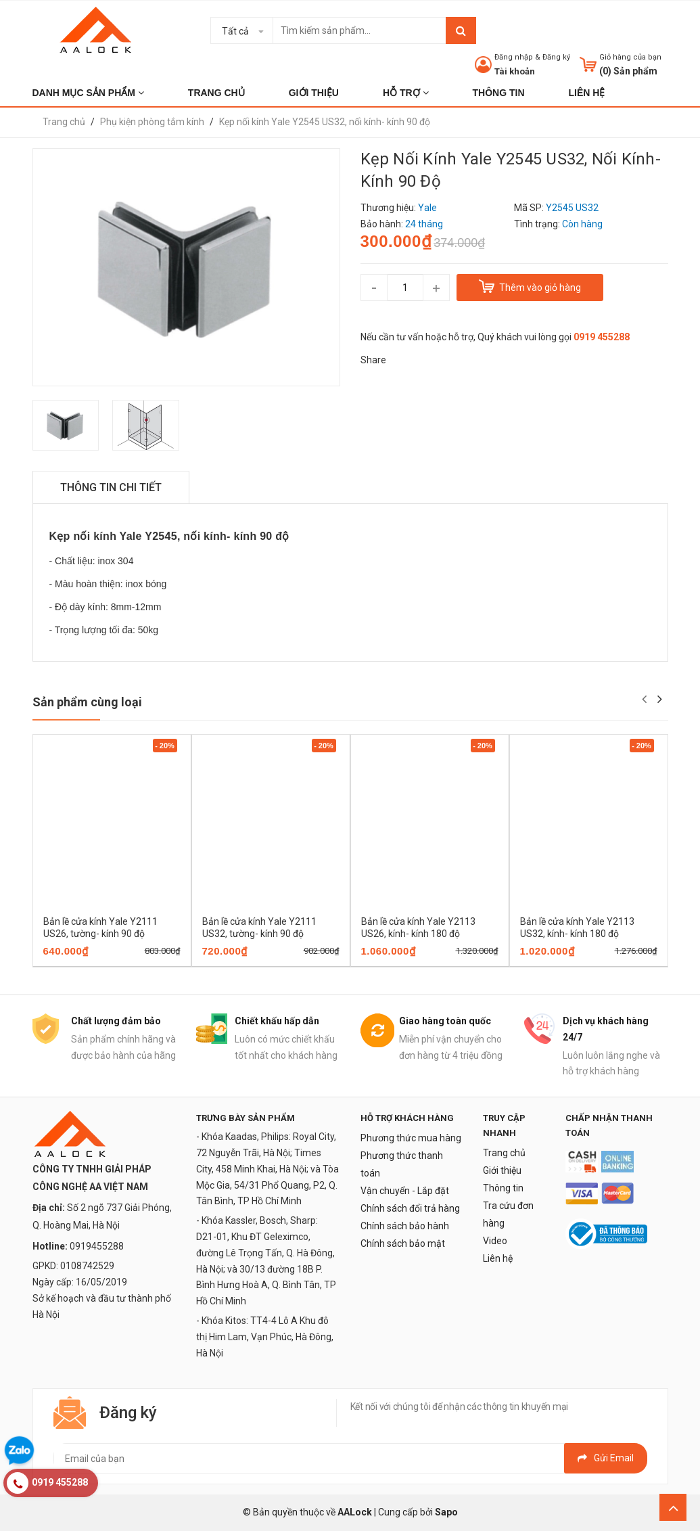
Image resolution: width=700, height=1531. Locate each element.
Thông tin (503, 1188)
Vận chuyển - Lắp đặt (404, 1190)
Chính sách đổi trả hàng (410, 1208)
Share (373, 360)
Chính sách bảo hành (404, 1225)
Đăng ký (556, 57)
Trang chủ (504, 1152)
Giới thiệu (502, 1170)
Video (495, 1240)
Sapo (446, 1512)
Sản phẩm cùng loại (87, 702)
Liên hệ (498, 1258)
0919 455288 (602, 337)
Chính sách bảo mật (402, 1243)
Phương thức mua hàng (410, 1138)
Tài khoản (514, 71)
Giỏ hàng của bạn (630, 57)
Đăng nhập (513, 57)
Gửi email (606, 1458)
